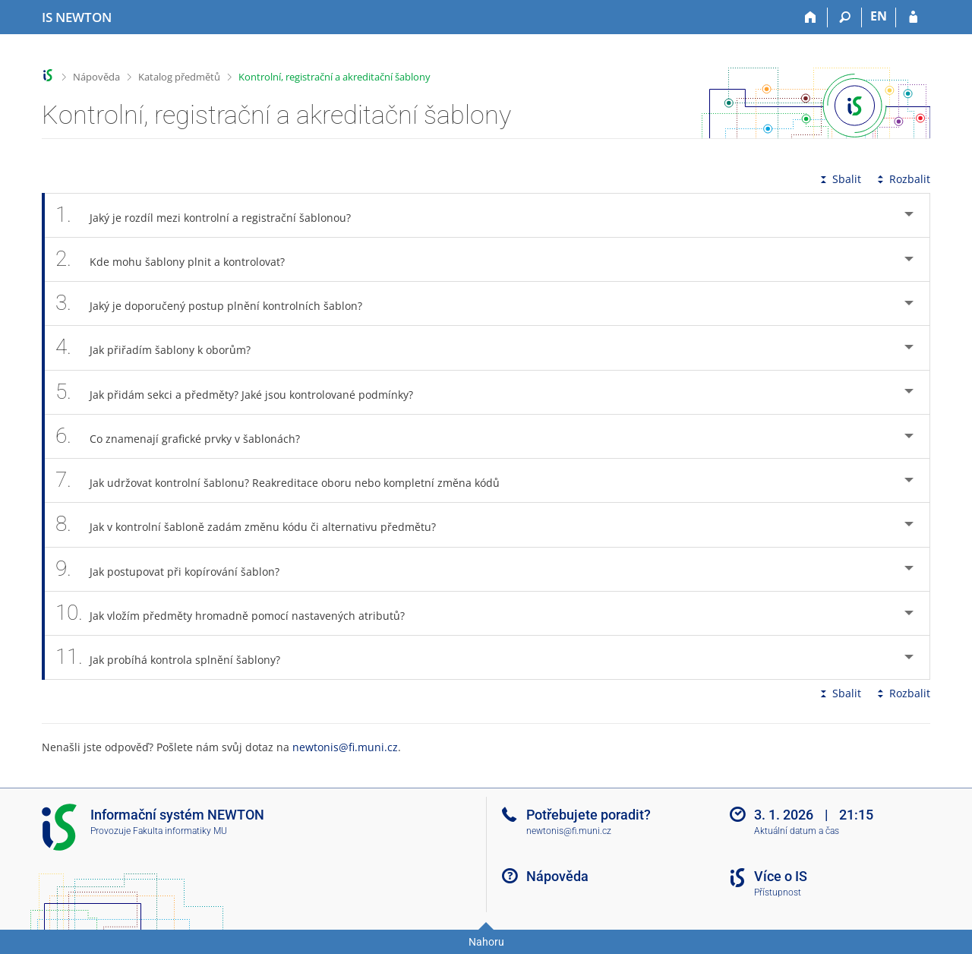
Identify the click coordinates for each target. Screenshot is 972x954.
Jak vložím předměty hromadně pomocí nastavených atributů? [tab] (238, 613)
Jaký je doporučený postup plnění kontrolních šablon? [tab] (217, 303)
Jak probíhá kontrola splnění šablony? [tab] (176, 657)
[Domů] (811, 17)
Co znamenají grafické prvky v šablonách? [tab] (186, 436)
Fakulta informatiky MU (180, 831)
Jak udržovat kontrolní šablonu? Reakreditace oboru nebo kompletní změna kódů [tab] (285, 480)
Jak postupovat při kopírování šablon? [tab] (175, 569)
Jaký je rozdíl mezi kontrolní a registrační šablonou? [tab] (211, 215)
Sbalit (839, 179)
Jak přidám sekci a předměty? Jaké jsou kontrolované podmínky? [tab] (242, 392)
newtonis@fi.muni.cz (345, 747)
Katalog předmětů (179, 77)
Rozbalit (902, 179)
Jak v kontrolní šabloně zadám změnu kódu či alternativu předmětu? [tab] (254, 524)
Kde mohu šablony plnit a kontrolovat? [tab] (178, 259)
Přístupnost (777, 892)
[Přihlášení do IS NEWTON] (913, 17)
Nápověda (96, 77)
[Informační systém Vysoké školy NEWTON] (77, 17)
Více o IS (780, 876)
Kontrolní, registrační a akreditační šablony (334, 77)
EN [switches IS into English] (878, 16)
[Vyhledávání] (845, 17)
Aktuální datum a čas (796, 831)
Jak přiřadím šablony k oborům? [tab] (161, 347)
